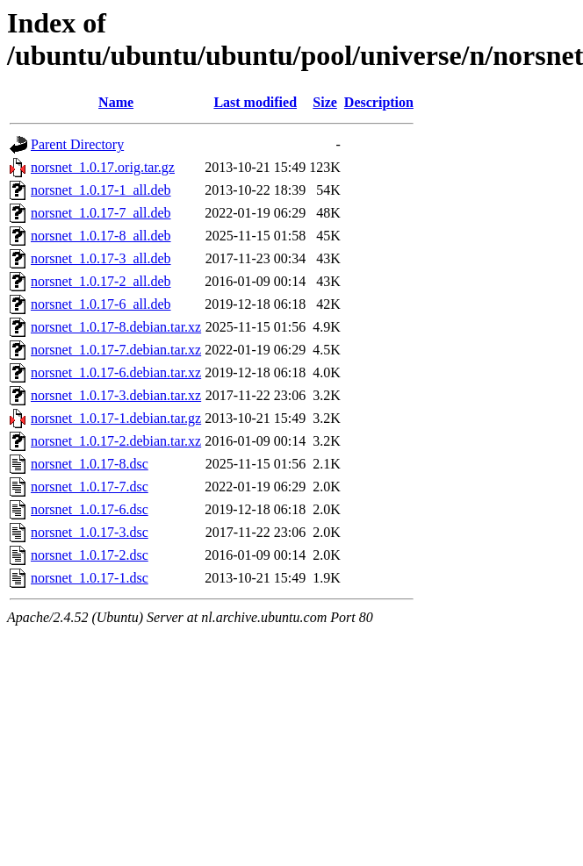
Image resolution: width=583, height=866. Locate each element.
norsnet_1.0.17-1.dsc (89, 577)
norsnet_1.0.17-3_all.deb (101, 258)
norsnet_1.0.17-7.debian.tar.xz (116, 349)
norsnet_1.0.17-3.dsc (89, 532)
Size (325, 102)
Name (115, 102)
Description (379, 102)
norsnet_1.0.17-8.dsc (89, 463)
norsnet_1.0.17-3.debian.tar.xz (116, 395)
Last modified (255, 102)
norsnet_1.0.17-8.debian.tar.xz (116, 326)
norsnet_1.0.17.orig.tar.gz (103, 167)
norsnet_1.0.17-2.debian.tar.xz (116, 440)
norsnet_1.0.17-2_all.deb (101, 281)
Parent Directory (77, 144)
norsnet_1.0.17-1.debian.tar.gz (116, 418)
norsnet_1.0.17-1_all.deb (101, 190)
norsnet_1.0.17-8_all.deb (101, 235)
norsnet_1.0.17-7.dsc (89, 486)
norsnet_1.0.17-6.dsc (89, 509)
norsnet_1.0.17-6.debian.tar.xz (116, 372)
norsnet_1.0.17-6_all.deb (101, 304)
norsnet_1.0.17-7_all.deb (101, 212)
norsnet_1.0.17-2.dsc (89, 555)
